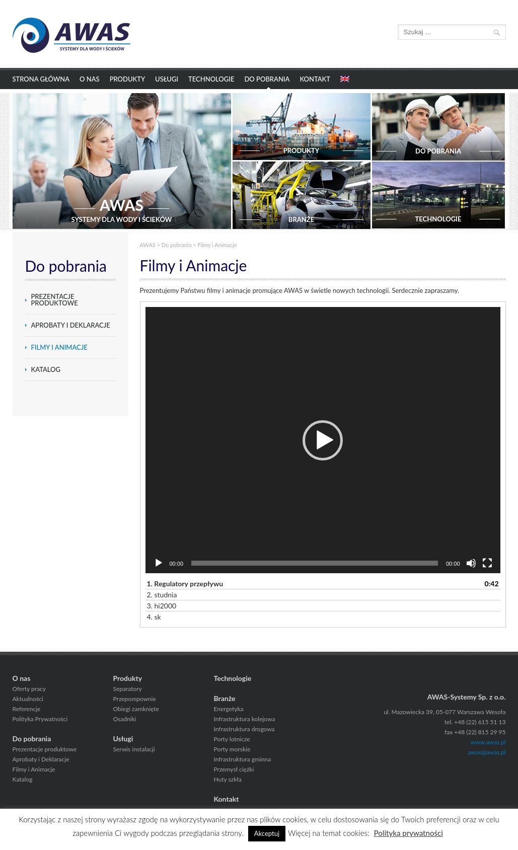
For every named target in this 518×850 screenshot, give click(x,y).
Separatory (127, 688)
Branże (225, 698)
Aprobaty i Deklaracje (70, 325)
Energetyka (229, 709)
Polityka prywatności (408, 832)
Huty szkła (228, 779)
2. (162, 594)
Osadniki (124, 719)
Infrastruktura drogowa (244, 729)
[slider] (314, 563)
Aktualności (28, 699)
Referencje (27, 709)
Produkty (127, 79)
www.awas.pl (488, 742)
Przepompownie (134, 699)
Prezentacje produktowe (54, 299)
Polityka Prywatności (40, 719)
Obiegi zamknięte (136, 709)
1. (185, 583)
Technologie (211, 79)
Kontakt (315, 79)
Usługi (166, 79)
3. (162, 605)
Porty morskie (232, 749)
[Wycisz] (471, 563)
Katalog (46, 369)
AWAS (148, 245)
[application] (322, 440)
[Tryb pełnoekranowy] (487, 563)
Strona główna (41, 79)
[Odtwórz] (159, 563)
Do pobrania (266, 79)
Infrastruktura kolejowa (244, 719)
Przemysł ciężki (234, 769)
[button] (323, 440)
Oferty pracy (29, 688)
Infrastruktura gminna (242, 759)
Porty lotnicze (232, 739)
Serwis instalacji (134, 749)
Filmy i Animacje (59, 347)
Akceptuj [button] (266, 833)
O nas (90, 79)
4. (154, 616)
